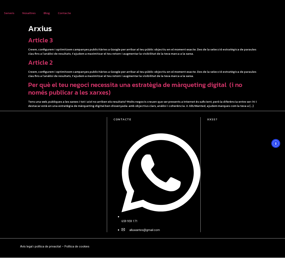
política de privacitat (48, 246)
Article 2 (40, 62)
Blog (47, 13)
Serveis (9, 13)
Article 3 (40, 40)
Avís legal (26, 246)
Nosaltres (29, 13)
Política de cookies (76, 246)
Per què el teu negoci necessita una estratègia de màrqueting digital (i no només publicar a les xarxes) (135, 88)
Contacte (64, 13)
